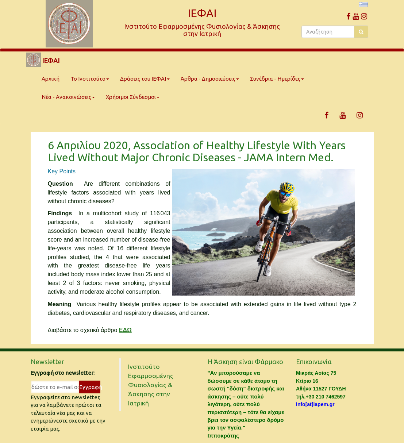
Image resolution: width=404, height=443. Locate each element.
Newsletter (47, 361)
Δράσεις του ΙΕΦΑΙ (145, 79)
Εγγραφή (89, 387)
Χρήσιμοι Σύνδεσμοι (132, 97)
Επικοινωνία (314, 361)
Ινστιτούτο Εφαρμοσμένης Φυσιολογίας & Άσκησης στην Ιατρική (150, 385)
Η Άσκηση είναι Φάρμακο (245, 361)
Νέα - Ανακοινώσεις (68, 97)
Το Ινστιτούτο (89, 79)
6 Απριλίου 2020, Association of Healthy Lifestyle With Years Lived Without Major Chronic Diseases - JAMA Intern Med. (197, 151)
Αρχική (50, 79)
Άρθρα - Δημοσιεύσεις (210, 79)
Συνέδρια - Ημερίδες (277, 79)
